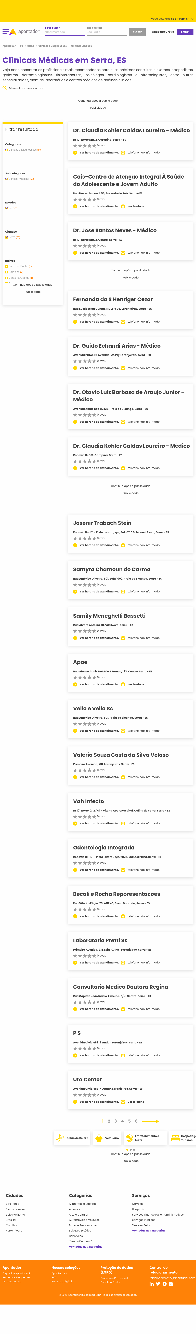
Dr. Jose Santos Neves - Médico (118, 238)
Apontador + (59, 1288)
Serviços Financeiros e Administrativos (158, 1229)
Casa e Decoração (81, 1256)
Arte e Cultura (78, 1229)
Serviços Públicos (143, 1235)
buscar (137, 31)
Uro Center (90, 1094)
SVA (53, 1292)
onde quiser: (94, 28)
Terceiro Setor (141, 1240)
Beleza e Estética (80, 1245)
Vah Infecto (91, 816)
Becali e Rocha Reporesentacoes (119, 908)
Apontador (9, 46)
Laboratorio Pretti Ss (103, 955)
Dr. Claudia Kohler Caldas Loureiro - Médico (124, 134)
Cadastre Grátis (163, 32)
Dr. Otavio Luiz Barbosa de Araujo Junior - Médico (132, 403)
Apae (83, 677)
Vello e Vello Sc (96, 723)
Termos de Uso (12, 1296)
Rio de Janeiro (15, 1224)
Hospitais (138, 1224)
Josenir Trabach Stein (105, 537)
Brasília (11, 1235)
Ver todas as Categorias (85, 1261)
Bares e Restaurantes (83, 1240)
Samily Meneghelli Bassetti (112, 630)
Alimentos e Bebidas (83, 1218)
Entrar (185, 32)
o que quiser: (52, 28)
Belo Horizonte (15, 1229)
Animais (74, 1224)
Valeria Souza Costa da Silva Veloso (124, 769)
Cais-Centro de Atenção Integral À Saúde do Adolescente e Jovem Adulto (131, 187)
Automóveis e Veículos (84, 1235)
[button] (129, 1164)
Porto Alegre (14, 1245)
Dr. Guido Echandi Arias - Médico (120, 353)
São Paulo (12, 1218)
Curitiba (11, 1240)
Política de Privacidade (115, 1293)
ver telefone (139, 214)
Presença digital (61, 1296)
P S (80, 1048)
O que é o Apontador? (16, 1288)
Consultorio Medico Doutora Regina (124, 1001)
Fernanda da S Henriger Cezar (116, 307)
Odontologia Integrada (107, 862)
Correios (137, 1218)
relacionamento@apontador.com (172, 1293)
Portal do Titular (110, 1297)
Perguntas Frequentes (16, 1292)
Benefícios (76, 1251)
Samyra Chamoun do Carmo (115, 584)
